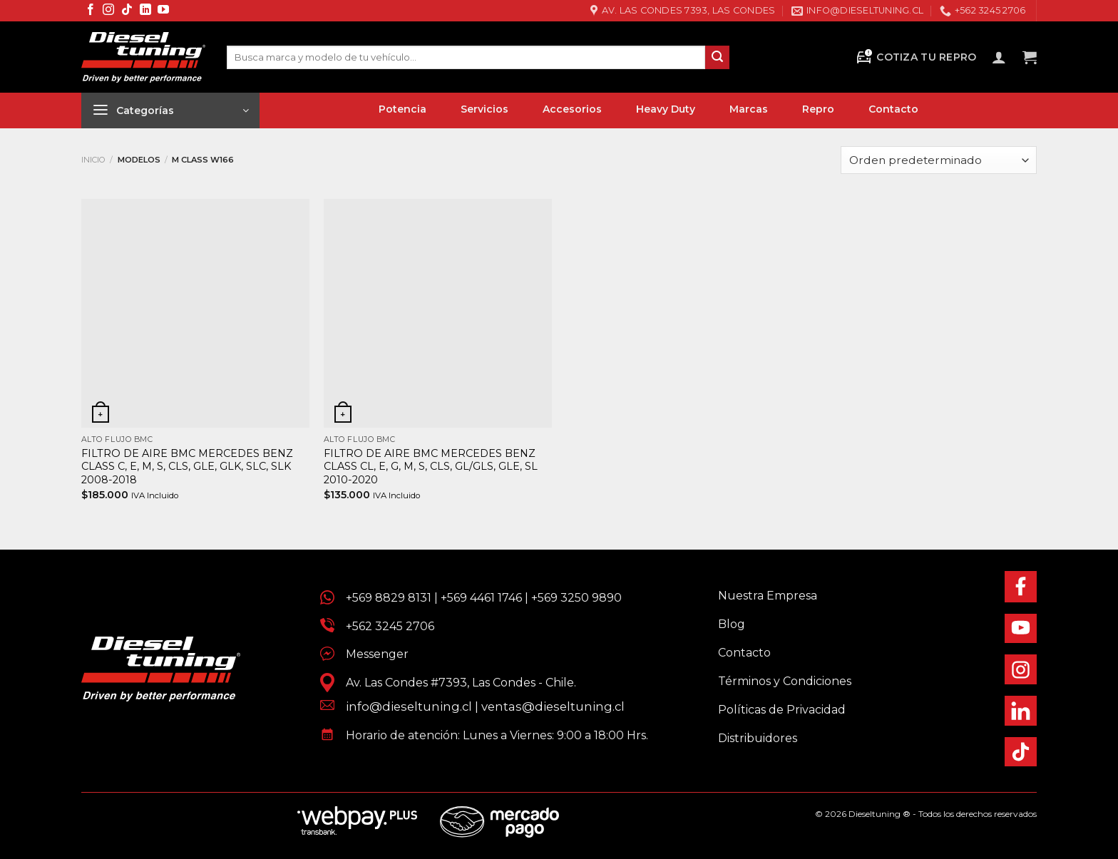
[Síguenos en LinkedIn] (145, 10)
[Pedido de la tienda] (939, 160)
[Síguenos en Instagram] (108, 10)
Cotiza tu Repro (915, 57)
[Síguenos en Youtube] (163, 10)
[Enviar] (717, 58)
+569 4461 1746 (481, 598)
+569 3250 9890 (576, 598)
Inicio (93, 160)
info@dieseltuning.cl (409, 706)
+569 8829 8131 (388, 598)
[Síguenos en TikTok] (127, 10)
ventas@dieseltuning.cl (553, 706)
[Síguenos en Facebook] (90, 10)
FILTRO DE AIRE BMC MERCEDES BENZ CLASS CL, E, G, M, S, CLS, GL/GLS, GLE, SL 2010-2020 (431, 466)
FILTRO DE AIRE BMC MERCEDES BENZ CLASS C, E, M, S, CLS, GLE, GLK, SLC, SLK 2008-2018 (187, 466)
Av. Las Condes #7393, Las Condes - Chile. (455, 682)
